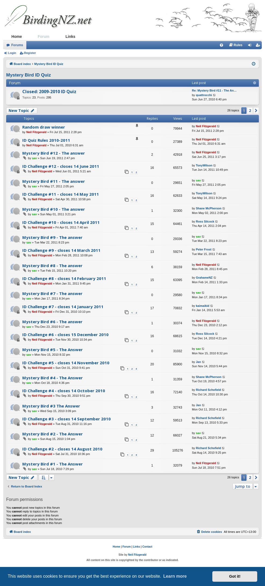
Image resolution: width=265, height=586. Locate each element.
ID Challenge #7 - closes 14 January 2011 (62, 306)
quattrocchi (204, 95)
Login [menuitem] (251, 46)
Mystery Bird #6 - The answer (52, 321)
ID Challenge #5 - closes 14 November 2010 (65, 362)
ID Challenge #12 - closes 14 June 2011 (60, 166)
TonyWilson (204, 165)
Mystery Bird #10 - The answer (53, 209)
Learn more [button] (175, 576)
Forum (43, 36)
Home (17, 36)
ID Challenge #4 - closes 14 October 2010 (63, 390)
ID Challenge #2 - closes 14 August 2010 (62, 449)
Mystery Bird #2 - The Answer (52, 433)
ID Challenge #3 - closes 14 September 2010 (66, 418)
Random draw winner (43, 127)
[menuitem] (221, 45)
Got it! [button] (235, 576)
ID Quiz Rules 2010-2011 (46, 140)
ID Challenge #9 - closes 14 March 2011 (61, 250)
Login (12, 52)
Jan (198, 361)
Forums (17, 45)
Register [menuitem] (259, 46)
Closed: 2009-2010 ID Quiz (49, 91)
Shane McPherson (208, 208)
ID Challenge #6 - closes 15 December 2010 (65, 334)
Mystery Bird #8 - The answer (52, 265)
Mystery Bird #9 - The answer (52, 237)
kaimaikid (202, 305)
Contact (147, 546)
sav (34, 158)
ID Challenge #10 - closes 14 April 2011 (61, 222)
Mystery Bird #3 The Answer (51, 406)
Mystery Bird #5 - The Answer (52, 349)
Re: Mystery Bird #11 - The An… (214, 90)
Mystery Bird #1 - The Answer (52, 464)
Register (30, 52)
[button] (256, 110)
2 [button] (250, 110)
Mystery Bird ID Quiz (28, 75)
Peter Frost (204, 249)
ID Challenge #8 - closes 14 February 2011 (64, 278)
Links (71, 36)
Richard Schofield (208, 389)
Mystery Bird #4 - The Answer (52, 377)
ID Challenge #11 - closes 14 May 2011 (60, 194)
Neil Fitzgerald (36, 132)
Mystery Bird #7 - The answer (52, 293)
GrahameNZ (204, 277)
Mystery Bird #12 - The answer (53, 153)
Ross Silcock (205, 221)
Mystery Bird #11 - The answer (53, 181)
